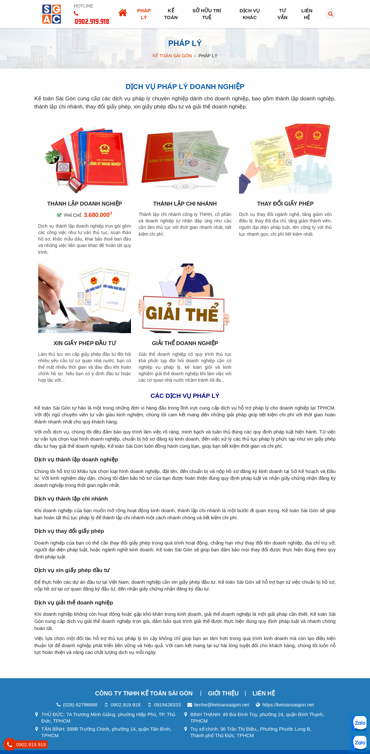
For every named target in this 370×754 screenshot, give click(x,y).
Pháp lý (144, 14)
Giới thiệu (223, 693)
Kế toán (171, 14)
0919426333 (167, 704)
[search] (331, 14)
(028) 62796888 (80, 704)
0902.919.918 (125, 704)
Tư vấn (283, 14)
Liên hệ (306, 14)
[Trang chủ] (122, 14)
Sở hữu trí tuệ (206, 14)
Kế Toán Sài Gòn (172, 55)
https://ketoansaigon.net (288, 704)
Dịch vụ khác (250, 14)
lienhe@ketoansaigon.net (221, 704)
